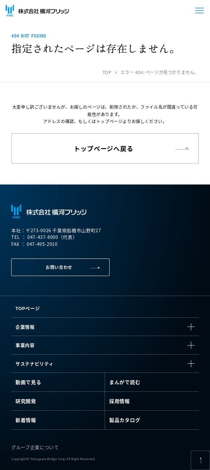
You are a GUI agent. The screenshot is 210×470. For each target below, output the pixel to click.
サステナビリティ (34, 363)
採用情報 (119, 400)
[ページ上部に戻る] (200, 460)
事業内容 (25, 345)
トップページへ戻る (103, 148)
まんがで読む (124, 381)
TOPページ (27, 308)
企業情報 (25, 326)
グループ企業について (35, 447)
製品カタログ (124, 419)
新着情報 (25, 419)
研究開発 (25, 400)
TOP (107, 72)
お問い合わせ (59, 267)
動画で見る (28, 381)
